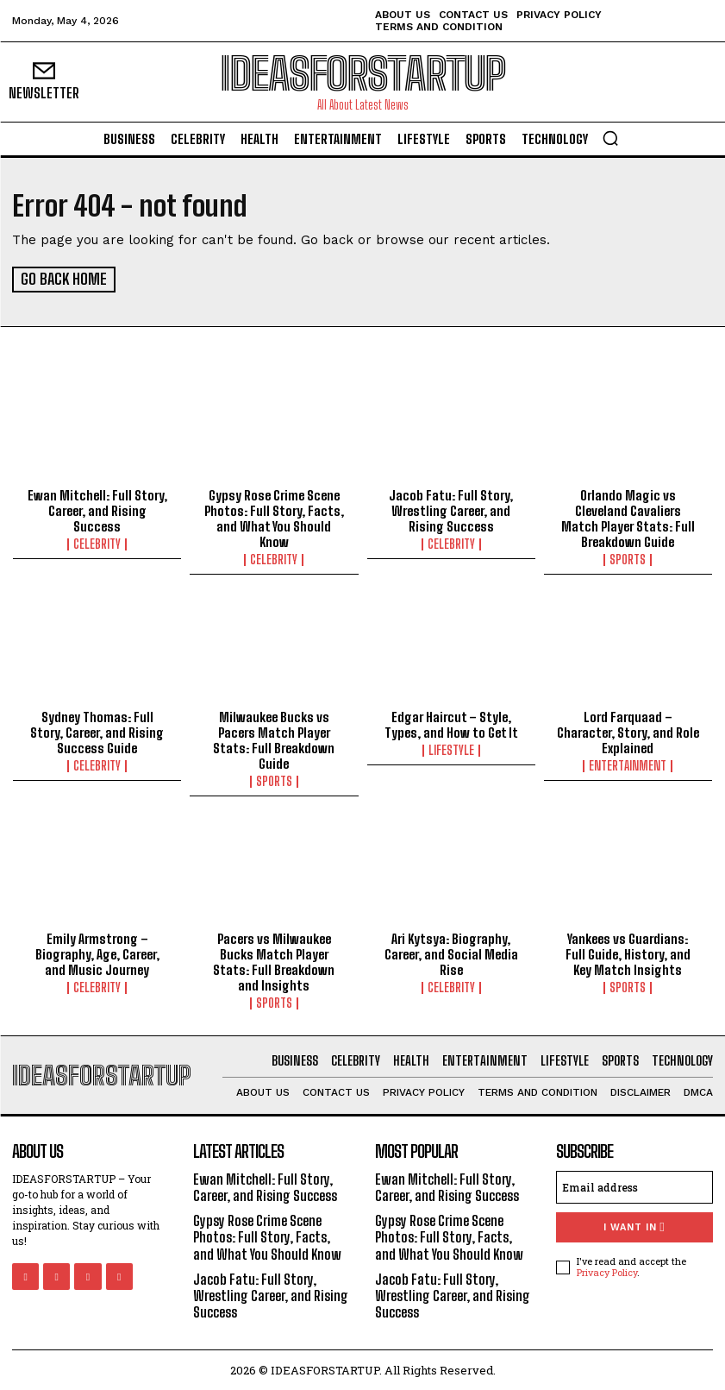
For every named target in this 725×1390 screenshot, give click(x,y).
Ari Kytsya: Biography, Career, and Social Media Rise (451, 953)
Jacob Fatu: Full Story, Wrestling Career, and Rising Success (451, 510)
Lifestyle (451, 750)
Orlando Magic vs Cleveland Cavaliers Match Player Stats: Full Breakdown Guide (628, 518)
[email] (634, 1185)
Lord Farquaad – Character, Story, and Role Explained (628, 731)
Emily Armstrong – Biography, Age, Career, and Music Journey (97, 953)
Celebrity (97, 544)
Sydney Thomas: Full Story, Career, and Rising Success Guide (97, 731)
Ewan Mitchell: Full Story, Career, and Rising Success (97, 510)
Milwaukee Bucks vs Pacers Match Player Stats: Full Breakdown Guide (273, 739)
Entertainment (627, 765)
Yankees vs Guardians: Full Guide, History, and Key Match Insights (628, 953)
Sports (627, 559)
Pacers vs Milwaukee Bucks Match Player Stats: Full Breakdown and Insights (273, 961)
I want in (634, 1225)
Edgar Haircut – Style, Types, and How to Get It (451, 723)
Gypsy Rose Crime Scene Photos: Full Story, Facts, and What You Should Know (274, 518)
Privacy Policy (607, 1271)
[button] (610, 138)
